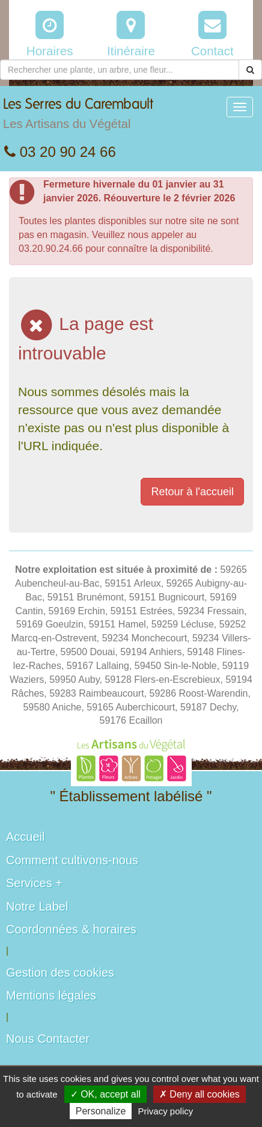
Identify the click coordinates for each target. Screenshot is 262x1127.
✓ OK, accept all (105, 1094)
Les (78, 116)
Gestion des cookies (60, 972)
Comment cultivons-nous (72, 860)
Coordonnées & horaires (71, 929)
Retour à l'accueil (192, 492)
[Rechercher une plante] (119, 70)
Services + (34, 883)
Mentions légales (51, 995)
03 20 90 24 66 (60, 152)
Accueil (25, 836)
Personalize (101, 1111)
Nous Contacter (48, 1038)
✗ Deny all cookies (199, 1094)
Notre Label (37, 906)
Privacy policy (165, 1111)
